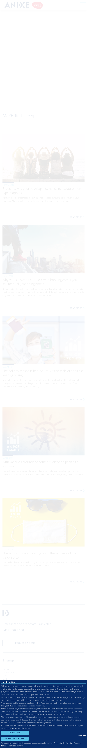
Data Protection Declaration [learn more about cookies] (61, 743)
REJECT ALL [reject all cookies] (14, 732)
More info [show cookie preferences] (82, 735)
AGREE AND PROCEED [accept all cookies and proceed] (15, 738)
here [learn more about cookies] (21, 746)
